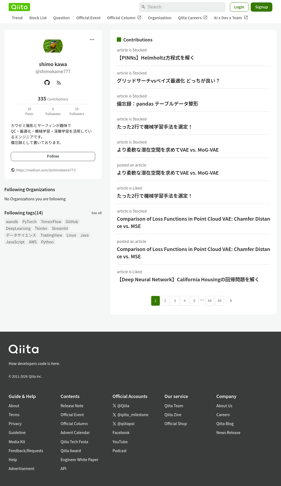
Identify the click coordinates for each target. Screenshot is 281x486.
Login (239, 6)
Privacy (15, 423)
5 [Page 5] (194, 301)
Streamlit (60, 228)
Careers (223, 414)
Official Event (88, 17)
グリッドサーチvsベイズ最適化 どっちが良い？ (168, 80)
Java (84, 235)
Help (13, 459)
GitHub (72, 221)
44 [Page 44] (210, 301)
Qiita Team (173, 405)
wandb (12, 221)
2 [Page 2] (165, 301)
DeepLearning (18, 228)
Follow (53, 156)
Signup (261, 6)
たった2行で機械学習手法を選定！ (155, 126)
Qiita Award (71, 450)
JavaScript (15, 241)
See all (96, 212)
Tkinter (41, 228)
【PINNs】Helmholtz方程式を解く (156, 57)
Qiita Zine (172, 414)
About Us (224, 405)
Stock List (38, 17)
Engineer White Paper (79, 459)
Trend (17, 17)
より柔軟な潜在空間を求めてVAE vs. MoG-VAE (168, 149)
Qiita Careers (192, 18)
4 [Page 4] (185, 301)
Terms (14, 414)
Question (61, 17)
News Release (228, 432)
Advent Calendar (75, 432)
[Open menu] (92, 39)
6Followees (53, 111)
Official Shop (175, 423)
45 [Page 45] (220, 301)
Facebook (121, 432)
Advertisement (22, 468)
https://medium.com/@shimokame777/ (46, 170)
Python (47, 241)
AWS (33, 241)
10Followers (77, 111)
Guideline (17, 432)
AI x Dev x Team (231, 18)
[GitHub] (47, 83)
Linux (71, 235)
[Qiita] (19, 7)
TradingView (51, 235)
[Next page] (231, 301)
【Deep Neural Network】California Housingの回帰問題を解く (188, 279)
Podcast (120, 450)
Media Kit (17, 441)
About (14, 405)
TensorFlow (51, 221)
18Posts (29, 111)
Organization (159, 17)
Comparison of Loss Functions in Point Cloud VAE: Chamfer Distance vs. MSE (193, 222)
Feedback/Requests (26, 450)
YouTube (120, 441)
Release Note (72, 405)
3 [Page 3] (175, 301)
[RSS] (59, 83)
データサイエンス (21, 235)
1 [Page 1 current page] (155, 301)
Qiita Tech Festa (74, 441)
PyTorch (29, 221)
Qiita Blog (225, 423)
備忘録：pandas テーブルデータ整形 (157, 103)
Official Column (124, 18)
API (63, 468)
